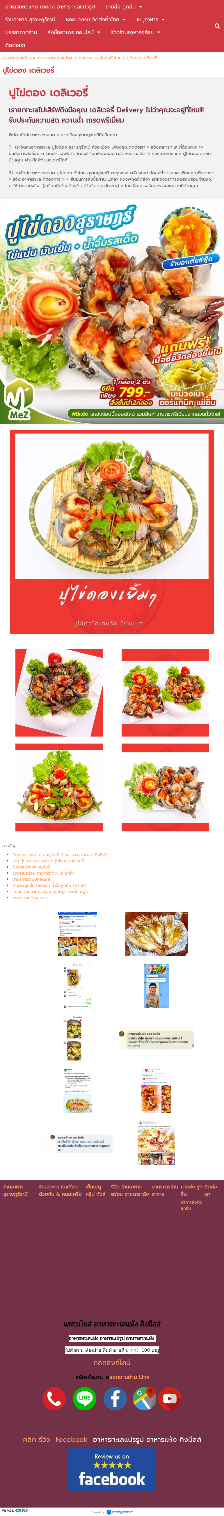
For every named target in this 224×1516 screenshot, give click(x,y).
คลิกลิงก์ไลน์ (112, 1362)
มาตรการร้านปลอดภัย (31, 879)
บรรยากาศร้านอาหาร (30, 898)
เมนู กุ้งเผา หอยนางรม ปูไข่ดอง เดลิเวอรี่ (48, 861)
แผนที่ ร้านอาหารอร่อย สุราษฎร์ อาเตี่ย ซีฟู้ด (50, 892)
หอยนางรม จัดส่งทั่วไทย (100, 58)
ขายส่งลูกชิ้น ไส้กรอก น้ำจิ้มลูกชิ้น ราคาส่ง (49, 886)
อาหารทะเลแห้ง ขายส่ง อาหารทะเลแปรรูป (38, 58)
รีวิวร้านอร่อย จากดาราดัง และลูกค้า (43, 873)
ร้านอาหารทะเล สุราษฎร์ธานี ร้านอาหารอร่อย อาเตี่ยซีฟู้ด (60, 855)
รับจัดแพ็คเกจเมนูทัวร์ (31, 867)
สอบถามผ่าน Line (129, 1377)
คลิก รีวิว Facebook (56, 1439)
